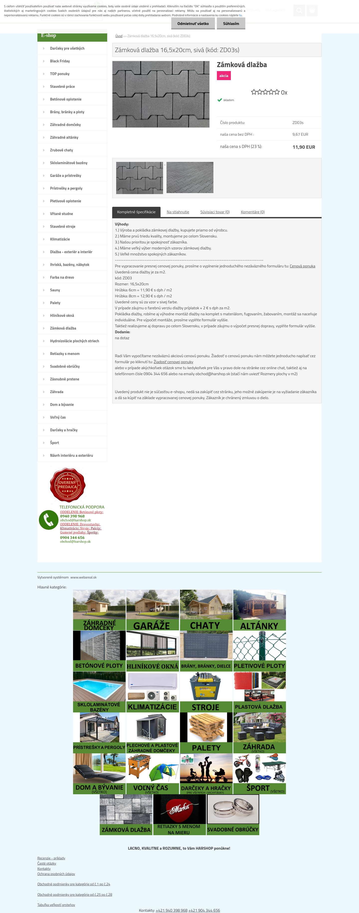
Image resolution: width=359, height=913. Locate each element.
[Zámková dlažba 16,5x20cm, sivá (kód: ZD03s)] (160, 64)
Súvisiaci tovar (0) (215, 212)
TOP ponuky (60, 74)
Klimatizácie (60, 239)
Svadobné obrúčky (65, 366)
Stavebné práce (62, 86)
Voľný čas (58, 417)
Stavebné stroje (62, 226)
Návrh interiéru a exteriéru (71, 455)
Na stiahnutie (178, 212)
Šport (54, 443)
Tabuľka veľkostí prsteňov (56, 904)
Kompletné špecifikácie (136, 212)
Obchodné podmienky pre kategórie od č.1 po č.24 (73, 884)
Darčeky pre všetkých (67, 48)
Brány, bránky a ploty (67, 112)
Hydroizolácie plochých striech (74, 341)
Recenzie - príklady (51, 858)
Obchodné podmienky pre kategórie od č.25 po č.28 (74, 894)
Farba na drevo (62, 277)
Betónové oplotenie (66, 99)
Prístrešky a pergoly (66, 188)
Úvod (118, 35)
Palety (55, 303)
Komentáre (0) (253, 212)
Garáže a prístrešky (65, 175)
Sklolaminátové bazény (69, 163)
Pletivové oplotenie (65, 201)
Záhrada (56, 392)
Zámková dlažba (63, 328)
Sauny (55, 290)
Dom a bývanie (62, 404)
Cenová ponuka (302, 266)
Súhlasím (231, 23)
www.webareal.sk (84, 577)
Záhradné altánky (64, 137)
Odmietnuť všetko (193, 23)
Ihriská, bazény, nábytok (69, 264)
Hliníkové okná (62, 315)
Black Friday (60, 61)
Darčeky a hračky (64, 430)
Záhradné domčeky (65, 124)
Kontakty (44, 868)
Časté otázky (46, 863)
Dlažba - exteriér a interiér (71, 252)
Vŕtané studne (61, 214)
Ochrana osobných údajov (56, 873)
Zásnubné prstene (64, 379)
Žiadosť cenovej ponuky (173, 362)
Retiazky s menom (65, 353)
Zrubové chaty (61, 150)
